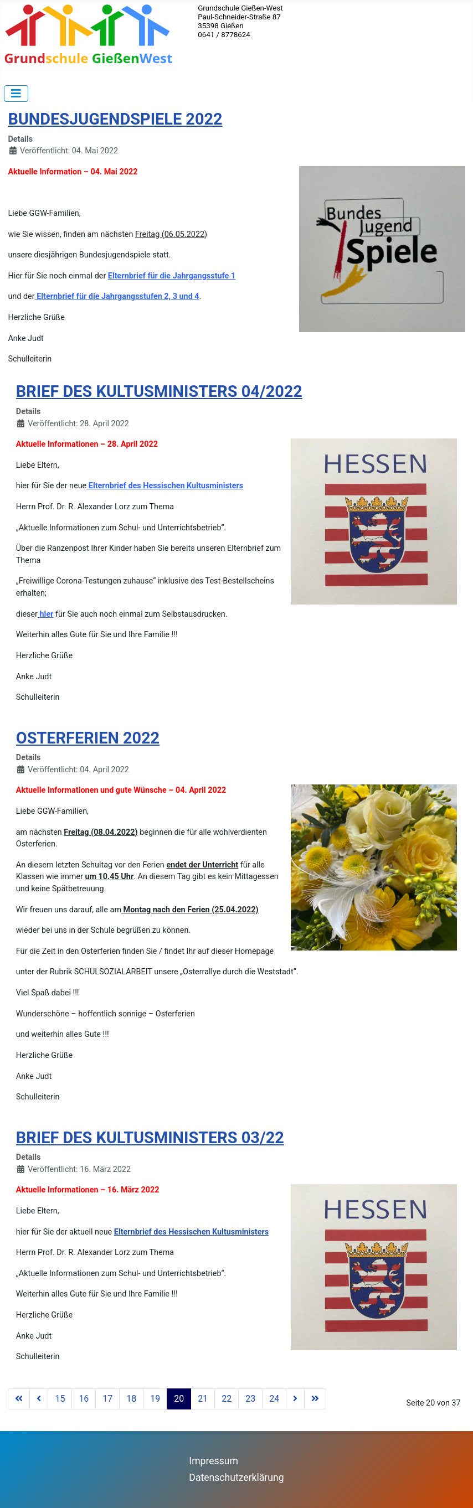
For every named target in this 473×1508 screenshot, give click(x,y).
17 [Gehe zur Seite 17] (107, 1398)
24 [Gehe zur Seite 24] (274, 1398)
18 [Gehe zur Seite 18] (131, 1398)
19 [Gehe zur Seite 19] (155, 1398)
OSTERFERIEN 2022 (88, 738)
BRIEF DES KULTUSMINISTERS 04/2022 (159, 391)
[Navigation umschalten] (16, 93)
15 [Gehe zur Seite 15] (60, 1398)
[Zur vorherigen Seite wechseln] (38, 1398)
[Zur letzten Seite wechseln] (315, 1398)
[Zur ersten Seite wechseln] (19, 1398)
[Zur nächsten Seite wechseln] (295, 1398)
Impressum (213, 1460)
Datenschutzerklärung (236, 1477)
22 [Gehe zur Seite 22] (227, 1398)
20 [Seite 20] (179, 1398)
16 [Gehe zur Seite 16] (84, 1398)
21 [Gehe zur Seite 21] (203, 1398)
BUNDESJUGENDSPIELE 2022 (115, 119)
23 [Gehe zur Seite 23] (250, 1398)
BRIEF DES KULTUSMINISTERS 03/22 (150, 1137)
